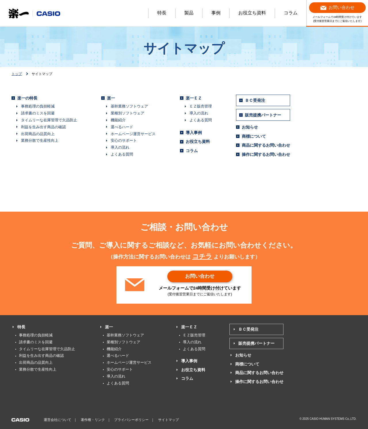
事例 (216, 12)
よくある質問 (122, 154)
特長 (161, 12)
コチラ (202, 256)
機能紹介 (118, 120)
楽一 (111, 98)
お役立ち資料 (252, 12)
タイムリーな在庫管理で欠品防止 (49, 120)
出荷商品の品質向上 (38, 134)
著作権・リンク (93, 420)
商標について (254, 136)
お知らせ (250, 127)
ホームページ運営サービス (133, 134)
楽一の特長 (27, 98)
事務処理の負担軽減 (38, 106)
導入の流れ (120, 147)
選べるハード (122, 127)
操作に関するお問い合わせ (266, 154)
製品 (188, 12)
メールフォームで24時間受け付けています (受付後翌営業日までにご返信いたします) (337, 12)
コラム (291, 12)
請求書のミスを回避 (38, 113)
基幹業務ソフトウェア (129, 106)
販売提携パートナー (263, 115)
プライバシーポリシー (131, 420)
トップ (17, 74)
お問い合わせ (199, 276)
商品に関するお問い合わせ (266, 145)
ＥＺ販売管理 (200, 106)
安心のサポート (124, 140)
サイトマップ (168, 420)
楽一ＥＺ (194, 98)
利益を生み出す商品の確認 (43, 127)
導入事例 (194, 132)
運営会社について (57, 420)
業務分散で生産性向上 (39, 140)
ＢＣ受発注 (255, 100)
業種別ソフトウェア (127, 113)
